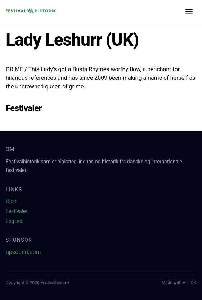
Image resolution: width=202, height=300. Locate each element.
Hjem (12, 201)
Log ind (14, 221)
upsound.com (23, 252)
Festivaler (16, 211)
